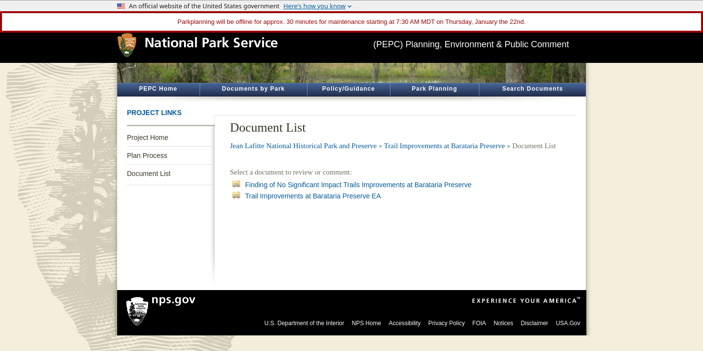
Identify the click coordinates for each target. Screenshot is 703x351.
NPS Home (366, 323)
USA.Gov (568, 323)
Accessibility (404, 323)
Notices (503, 323)
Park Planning (434, 88)
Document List (148, 173)
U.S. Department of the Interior (304, 323)
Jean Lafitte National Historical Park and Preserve (303, 146)
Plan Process (147, 155)
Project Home (147, 137)
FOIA (479, 323)
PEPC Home (158, 88)
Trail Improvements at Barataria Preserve (444, 146)
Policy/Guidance (348, 88)
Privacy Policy (446, 323)
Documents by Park (253, 88)
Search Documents (532, 88)
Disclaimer (534, 323)
